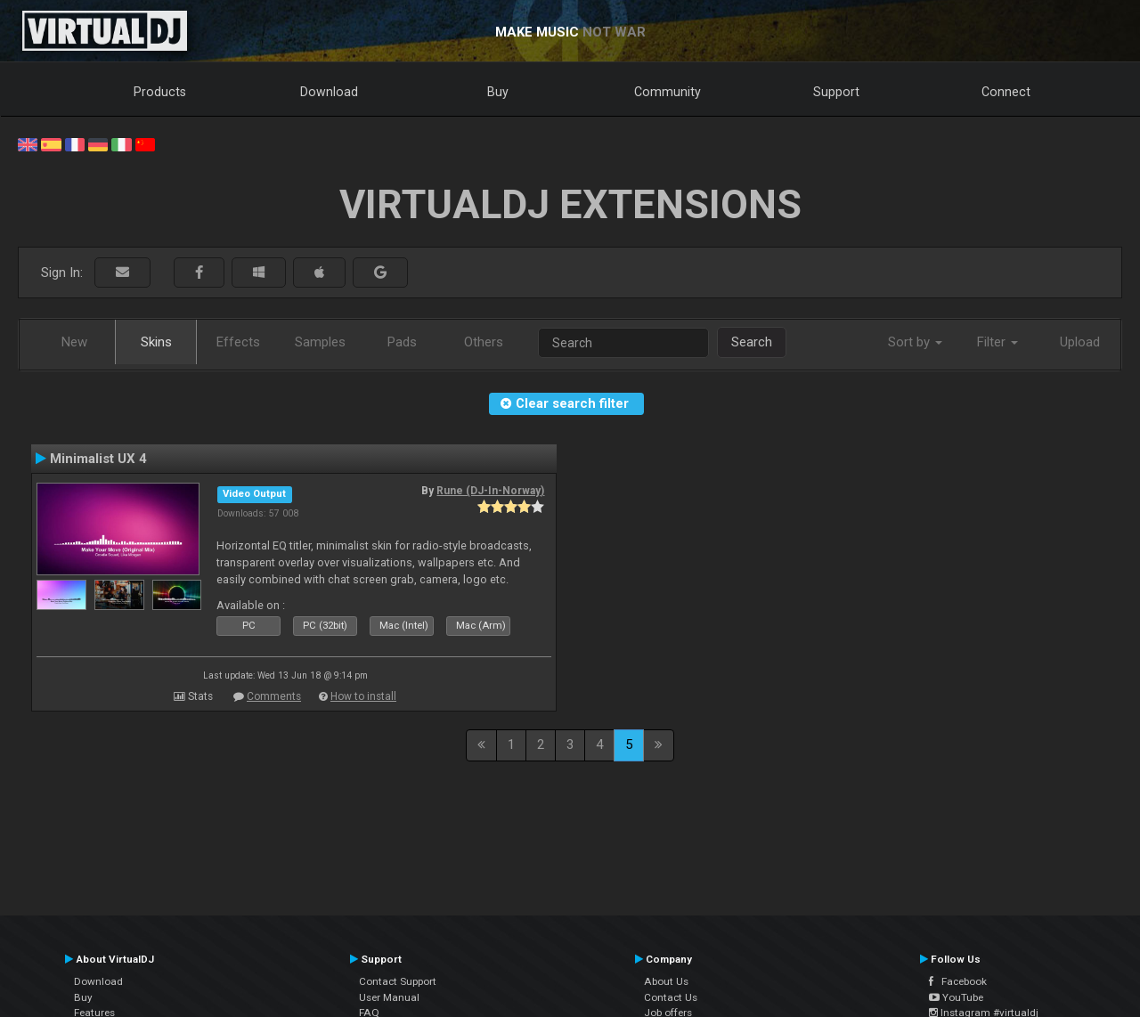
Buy (498, 92)
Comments (274, 696)
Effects (238, 342)
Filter (997, 342)
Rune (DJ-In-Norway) (490, 490)
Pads (402, 342)
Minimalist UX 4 (98, 459)
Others (483, 342)
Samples (320, 342)
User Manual (389, 997)
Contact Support (397, 981)
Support (836, 92)
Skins (156, 342)
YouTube (956, 997)
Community (667, 92)
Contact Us (670, 997)
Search (751, 342)
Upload (1080, 342)
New (74, 342)
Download (329, 92)
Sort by (915, 342)
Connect (1005, 92)
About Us (666, 981)
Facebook (958, 981)
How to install (363, 696)
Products (160, 92)
